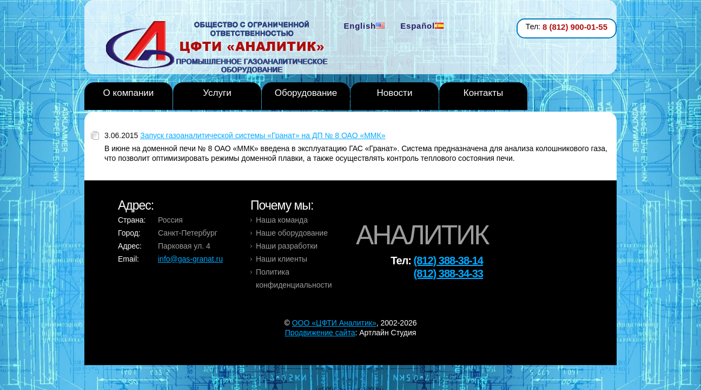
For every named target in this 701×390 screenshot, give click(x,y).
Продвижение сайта (320, 332)
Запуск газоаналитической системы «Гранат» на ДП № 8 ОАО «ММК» (262, 135)
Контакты (483, 93)
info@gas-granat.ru (190, 259)
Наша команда (282, 220)
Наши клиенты (281, 259)
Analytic (221, 48)
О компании (128, 93)
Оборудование (306, 93)
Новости (395, 93)
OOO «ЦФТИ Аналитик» (334, 322)
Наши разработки (287, 246)
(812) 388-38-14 (448, 260)
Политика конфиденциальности (294, 278)
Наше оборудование (292, 233)
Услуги (217, 93)
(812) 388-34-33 (448, 274)
